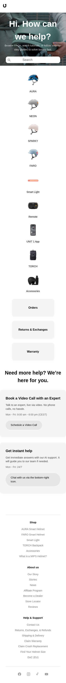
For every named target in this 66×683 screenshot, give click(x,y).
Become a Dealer (33, 595)
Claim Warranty (33, 641)
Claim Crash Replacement (33, 646)
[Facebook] (19, 674)
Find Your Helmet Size (32, 651)
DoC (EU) (32, 657)
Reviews (33, 606)
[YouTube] (46, 674)
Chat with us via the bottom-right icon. (30, 479)
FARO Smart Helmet (33, 534)
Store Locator (32, 601)
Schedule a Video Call (24, 424)
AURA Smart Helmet (33, 529)
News (33, 585)
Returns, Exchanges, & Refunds (33, 630)
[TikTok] (37, 674)
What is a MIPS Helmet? (33, 556)
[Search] (36, 59)
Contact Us (33, 624)
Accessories (33, 550)
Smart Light (33, 540)
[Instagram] (28, 674)
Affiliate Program (33, 590)
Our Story (33, 574)
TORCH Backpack (33, 545)
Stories (33, 579)
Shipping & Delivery (33, 635)
